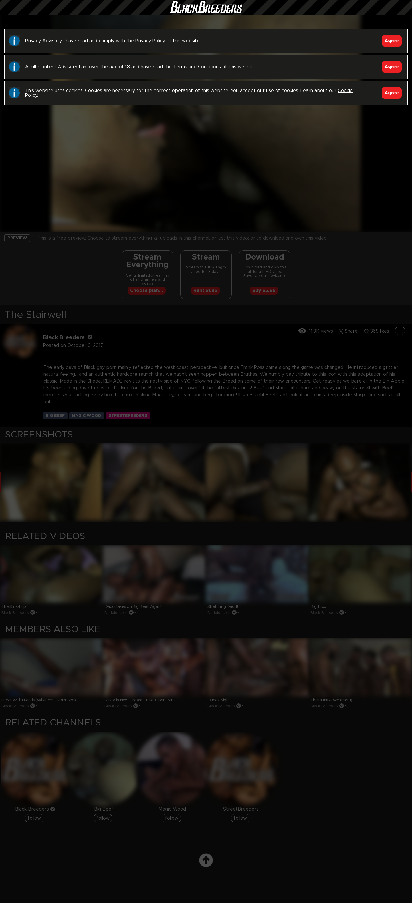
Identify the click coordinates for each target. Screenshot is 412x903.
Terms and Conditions (197, 67)
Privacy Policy (150, 41)
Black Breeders (206, 13)
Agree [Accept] (392, 41)
